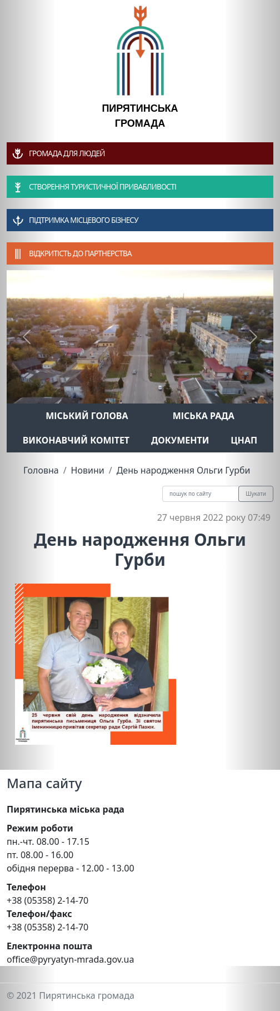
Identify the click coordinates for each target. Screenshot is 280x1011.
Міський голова (87, 416)
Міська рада (203, 416)
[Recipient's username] (200, 494)
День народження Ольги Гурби (184, 470)
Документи (180, 440)
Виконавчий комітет (76, 440)
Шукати (256, 493)
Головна (41, 470)
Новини (87, 470)
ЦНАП (244, 440)
